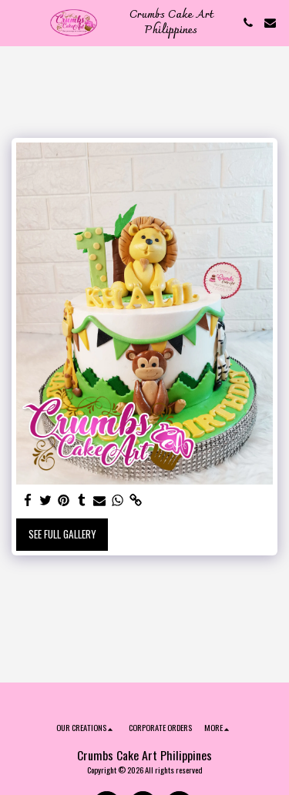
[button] (17, 22)
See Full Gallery (62, 534)
